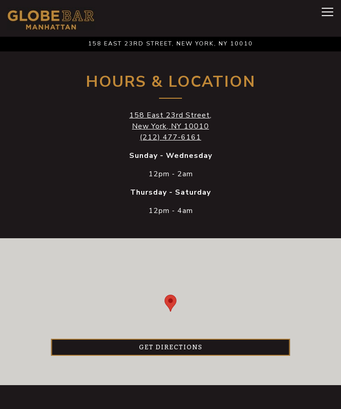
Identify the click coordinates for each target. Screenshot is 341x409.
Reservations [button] (171, 397)
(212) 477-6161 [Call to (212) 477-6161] (170, 137)
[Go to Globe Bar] (170, 43)
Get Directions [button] (170, 347)
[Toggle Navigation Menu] (327, 12)
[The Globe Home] (51, 18)
